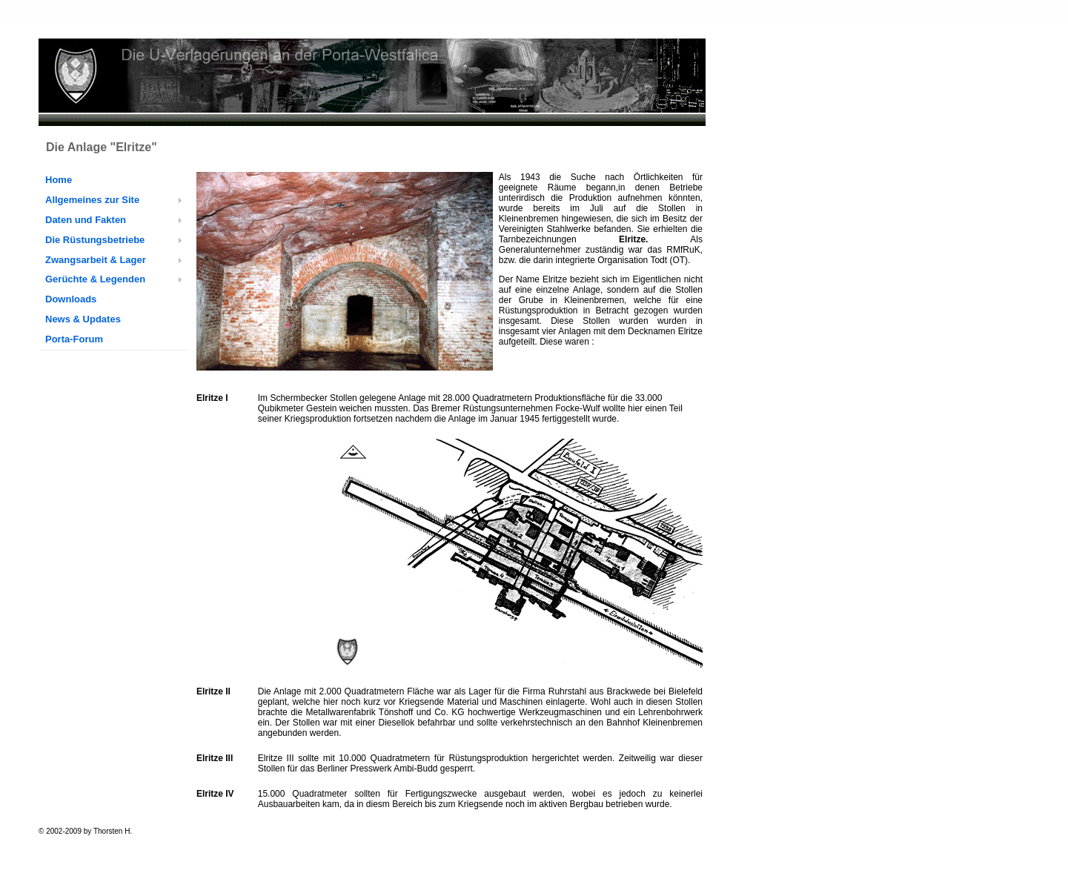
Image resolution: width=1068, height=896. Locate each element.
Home (58, 179)
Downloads (70, 299)
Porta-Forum (74, 339)
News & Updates (83, 319)
